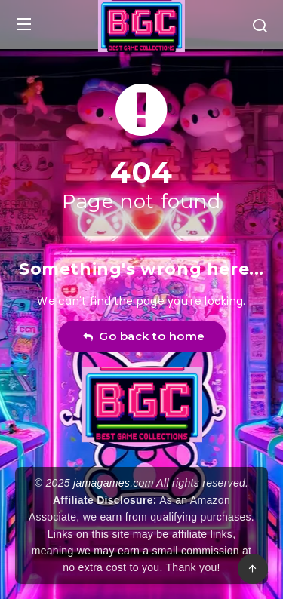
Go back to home (143, 336)
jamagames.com (113, 483)
